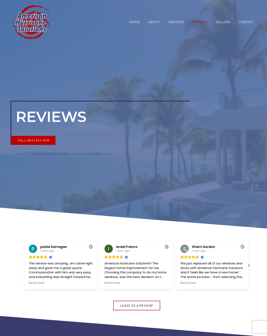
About (154, 22)
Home (134, 22)
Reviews (200, 22)
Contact (246, 22)
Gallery (223, 22)
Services (176, 22)
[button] (33, 140)
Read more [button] (36, 283)
